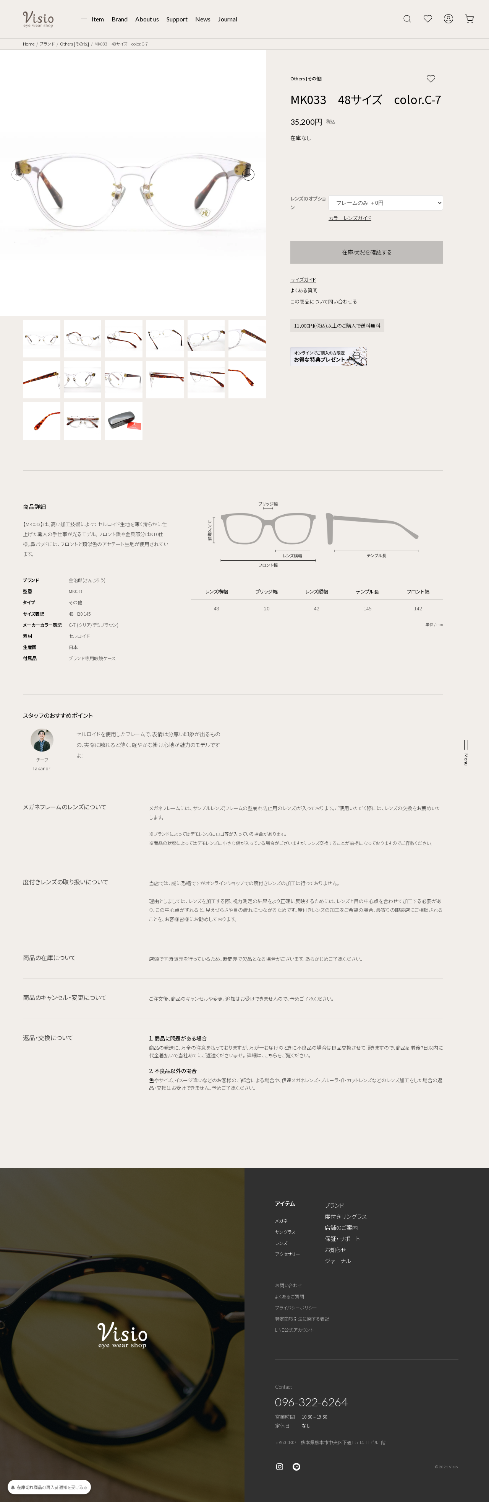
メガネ (281, 1220)
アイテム (285, 1203)
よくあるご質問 (289, 1296)
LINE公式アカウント (294, 1329)
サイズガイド (303, 279)
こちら (270, 1055)
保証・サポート (342, 1239)
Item (98, 19)
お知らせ (335, 1250)
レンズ (281, 1242)
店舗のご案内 (341, 1227)
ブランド (47, 44)
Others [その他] (74, 44)
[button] (248, 174)
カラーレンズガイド (350, 218)
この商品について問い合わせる (323, 301)
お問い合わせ (288, 1285)
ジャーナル (338, 1261)
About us (147, 19)
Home (28, 44)
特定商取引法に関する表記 (302, 1318)
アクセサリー (287, 1254)
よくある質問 (303, 290)
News (202, 19)
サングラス (285, 1231)
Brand (120, 19)
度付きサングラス (346, 1216)
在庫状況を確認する (367, 252)
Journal (227, 19)
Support (177, 19)
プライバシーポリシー (296, 1307)
